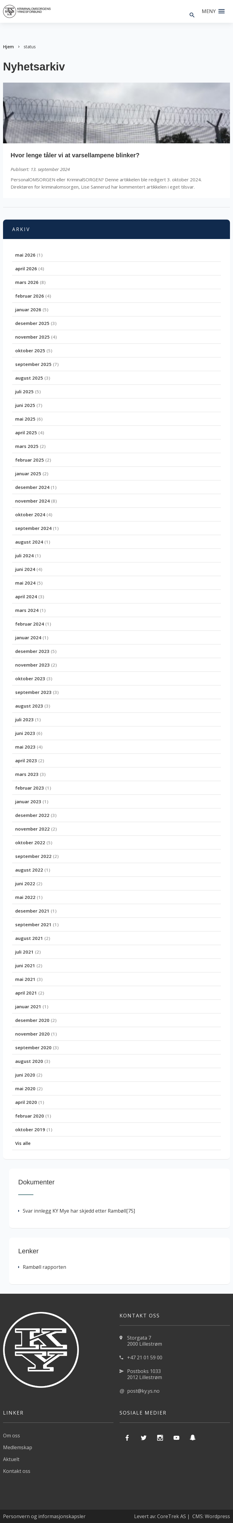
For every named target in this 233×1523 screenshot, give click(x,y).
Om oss (11, 1435)
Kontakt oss (16, 1471)
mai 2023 (25, 747)
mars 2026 (27, 282)
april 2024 (26, 596)
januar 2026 (28, 309)
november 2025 (32, 337)
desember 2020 (32, 1020)
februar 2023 (29, 788)
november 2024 (32, 501)
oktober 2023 (30, 678)
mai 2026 (25, 255)
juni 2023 (25, 733)
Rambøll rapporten (42, 1267)
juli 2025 (24, 391)
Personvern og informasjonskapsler (44, 1516)
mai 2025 (25, 419)
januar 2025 (28, 473)
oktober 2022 (30, 842)
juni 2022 (25, 883)
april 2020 (26, 1102)
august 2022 (29, 870)
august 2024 (29, 542)
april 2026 (26, 268)
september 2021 (33, 924)
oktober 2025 (30, 350)
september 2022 (33, 856)
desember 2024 (32, 487)
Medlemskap (17, 1447)
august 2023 (29, 706)
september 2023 (33, 692)
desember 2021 (32, 911)
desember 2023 (32, 651)
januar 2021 (28, 1006)
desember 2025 (32, 323)
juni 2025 (25, 405)
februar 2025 (29, 460)
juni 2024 (25, 569)
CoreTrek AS (171, 1516)
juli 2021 (24, 952)
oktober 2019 (30, 1129)
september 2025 (33, 364)
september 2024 (33, 528)
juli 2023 (24, 719)
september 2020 (33, 1047)
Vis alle (23, 1143)
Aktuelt (11, 1459)
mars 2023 (27, 774)
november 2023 (32, 665)
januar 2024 (28, 637)
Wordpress (217, 1516)
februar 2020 (29, 1116)
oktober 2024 (30, 514)
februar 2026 (29, 296)
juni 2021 (25, 965)
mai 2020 (25, 1088)
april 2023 (26, 760)
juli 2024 (24, 555)
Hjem (8, 47)
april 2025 (26, 432)
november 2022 (32, 829)
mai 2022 (25, 897)
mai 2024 (25, 583)
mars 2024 (27, 610)
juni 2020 (25, 1075)
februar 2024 (29, 624)
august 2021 (29, 938)
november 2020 (32, 1034)
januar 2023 (28, 801)
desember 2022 (32, 815)
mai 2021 (25, 979)
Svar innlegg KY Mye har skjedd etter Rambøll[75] (76, 1210)
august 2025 (29, 378)
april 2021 (26, 993)
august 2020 (29, 1061)
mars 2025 (27, 446)
